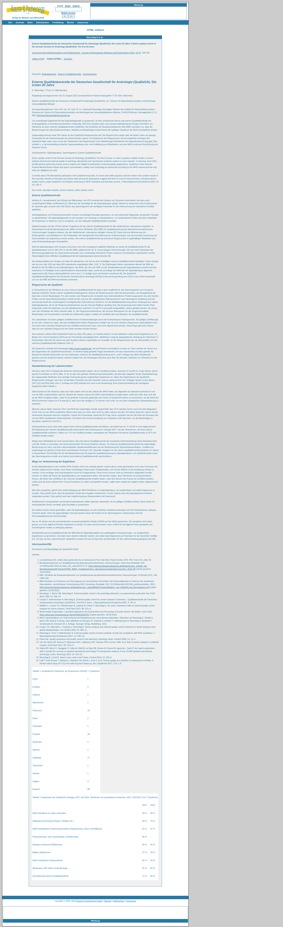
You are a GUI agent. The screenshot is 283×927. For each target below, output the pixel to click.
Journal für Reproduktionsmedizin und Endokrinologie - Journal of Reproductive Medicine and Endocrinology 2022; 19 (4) (86, 53)
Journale (20, 22)
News (30, 22)
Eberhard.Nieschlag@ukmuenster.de (53, 115)
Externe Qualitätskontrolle (69, 74)
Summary (68, 59)
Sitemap (108, 901)
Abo (10, 22)
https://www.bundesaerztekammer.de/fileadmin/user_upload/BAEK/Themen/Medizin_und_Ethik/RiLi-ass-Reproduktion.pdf (94, 587)
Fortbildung (58, 22)
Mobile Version (68, 13)
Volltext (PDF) (38, 59)
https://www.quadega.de (80, 348)
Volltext (76, 6)
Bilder (68, 6)
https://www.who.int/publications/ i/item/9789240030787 (64, 615)
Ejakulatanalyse (49, 74)
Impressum (82, 22)
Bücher (70, 22)
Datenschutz (118, 901)
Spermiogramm (90, 74)
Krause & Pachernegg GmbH (89, 901)
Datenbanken (42, 22)
